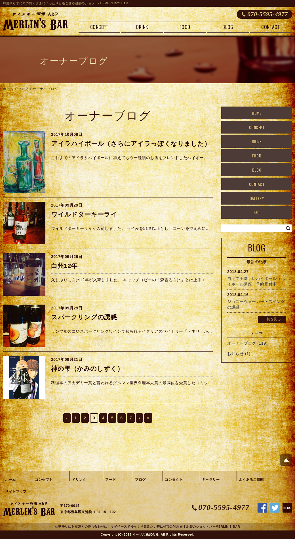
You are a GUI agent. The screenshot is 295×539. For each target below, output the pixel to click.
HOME (256, 113)
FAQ (257, 212)
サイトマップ (15, 492)
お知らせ (235, 353)
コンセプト (44, 480)
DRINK (142, 26)
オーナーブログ (45, 89)
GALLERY (257, 198)
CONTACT (270, 26)
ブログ (23, 89)
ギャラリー (211, 480)
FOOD (185, 26)
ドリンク (79, 480)
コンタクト (174, 480)
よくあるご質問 (251, 480)
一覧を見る (272, 319)
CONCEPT (99, 26)
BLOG (227, 26)
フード (110, 480)
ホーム (8, 89)
